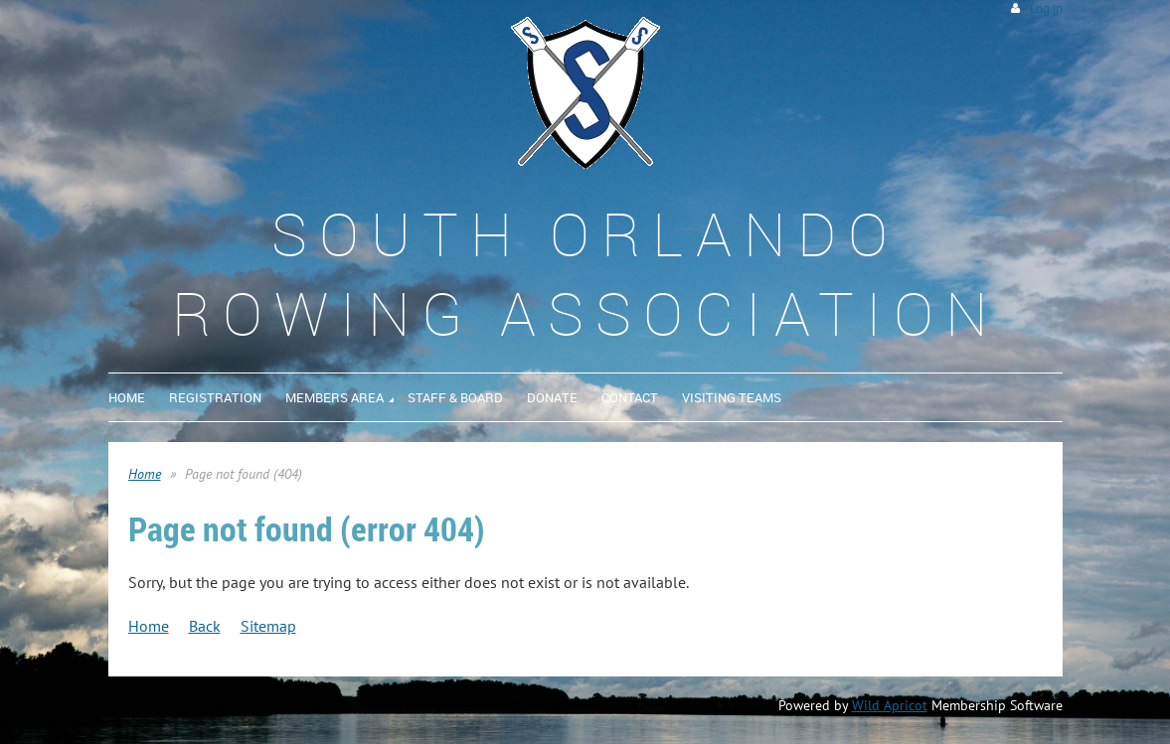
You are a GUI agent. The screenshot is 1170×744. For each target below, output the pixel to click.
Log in (1046, 8)
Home (144, 474)
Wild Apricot (889, 705)
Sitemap (268, 626)
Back (205, 626)
